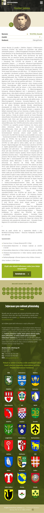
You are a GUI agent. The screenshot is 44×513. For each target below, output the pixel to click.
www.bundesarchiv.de (12, 358)
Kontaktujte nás (20, 274)
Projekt (12, 2)
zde (18, 317)
